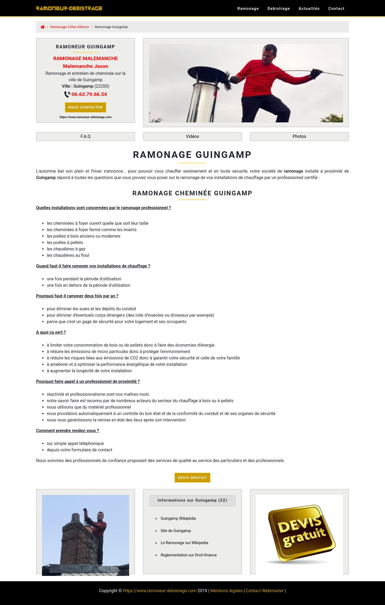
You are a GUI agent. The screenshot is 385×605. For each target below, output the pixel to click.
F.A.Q (86, 136)
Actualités (309, 8)
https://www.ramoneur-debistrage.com (160, 590)
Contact (336, 8)
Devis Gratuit (192, 478)
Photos (299, 136)
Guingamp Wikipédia (178, 518)
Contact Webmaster (265, 590)
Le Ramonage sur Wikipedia (184, 543)
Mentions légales (226, 590)
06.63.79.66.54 (89, 94)
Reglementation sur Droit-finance (189, 555)
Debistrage (279, 8)
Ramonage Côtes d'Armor (69, 27)
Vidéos (192, 136)
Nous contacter (85, 107)
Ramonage (248, 8)
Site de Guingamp (176, 531)
